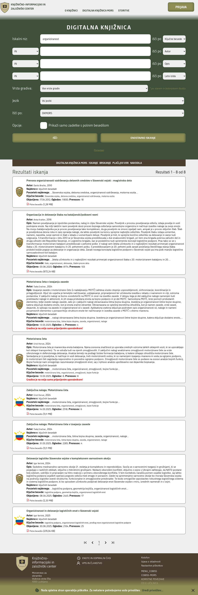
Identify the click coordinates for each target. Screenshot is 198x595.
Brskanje (105, 163)
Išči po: (17, 113)
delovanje (72, 263)
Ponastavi (99, 150)
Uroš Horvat (40, 343)
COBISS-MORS (148, 575)
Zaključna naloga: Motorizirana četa (50, 390)
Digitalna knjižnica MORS (98, 10)
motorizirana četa (54, 321)
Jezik (15, 101)
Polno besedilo (37, 204)
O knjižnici (71, 10)
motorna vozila (120, 196)
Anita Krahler (40, 219)
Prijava (181, 7)
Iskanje (93, 163)
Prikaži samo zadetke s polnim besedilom (79, 125)
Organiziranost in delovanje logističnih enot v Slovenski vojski (67, 510)
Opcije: (17, 125)
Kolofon (145, 557)
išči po (153, 39)
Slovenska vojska (54, 196)
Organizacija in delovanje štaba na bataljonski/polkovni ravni (67, 214)
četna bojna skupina (75, 321)
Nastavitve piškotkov (152, 565)
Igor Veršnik (40, 463)
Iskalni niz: (20, 39)
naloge (116, 321)
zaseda (91, 321)
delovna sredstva (73, 196)
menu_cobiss (149, 571)
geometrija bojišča (75, 492)
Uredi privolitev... (152, 590)
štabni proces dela (88, 263)
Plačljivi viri (120, 163)
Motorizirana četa (38, 338)
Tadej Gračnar (41, 286)
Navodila (136, 163)
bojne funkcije (102, 372)
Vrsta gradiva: (22, 88)
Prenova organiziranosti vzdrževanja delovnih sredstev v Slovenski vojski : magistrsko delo (87, 180)
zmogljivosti (87, 372)
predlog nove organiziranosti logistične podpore (124, 522)
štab (47, 263)
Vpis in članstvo (92, 563)
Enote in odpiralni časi (96, 558)
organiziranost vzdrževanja (97, 196)
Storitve (123, 10)
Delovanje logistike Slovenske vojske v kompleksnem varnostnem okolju (75, 458)
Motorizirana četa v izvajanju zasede (50, 281)
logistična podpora (55, 492)
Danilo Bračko (41, 185)
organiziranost (58, 263)
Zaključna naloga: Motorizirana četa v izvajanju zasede (63, 424)
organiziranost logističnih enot (103, 492)
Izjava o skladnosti (151, 561)
